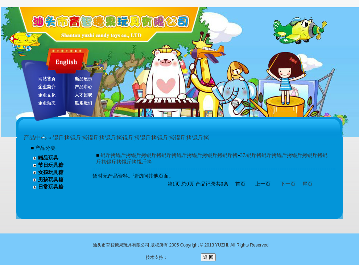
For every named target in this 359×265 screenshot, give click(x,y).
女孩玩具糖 (50, 172)
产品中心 (35, 137)
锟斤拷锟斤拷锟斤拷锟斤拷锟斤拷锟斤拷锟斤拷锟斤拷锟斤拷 (131, 137)
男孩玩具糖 (50, 179)
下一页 (288, 184)
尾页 (307, 184)
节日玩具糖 (50, 165)
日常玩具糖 (50, 187)
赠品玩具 (48, 158)
